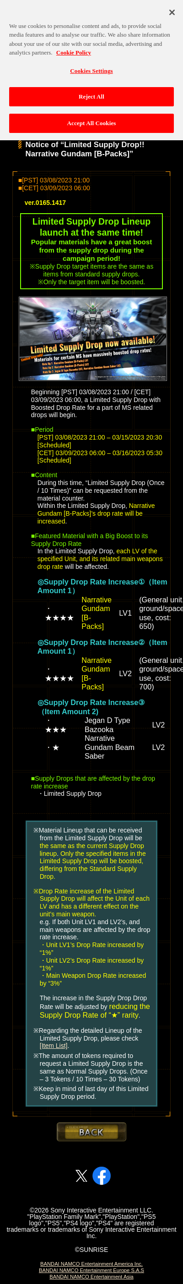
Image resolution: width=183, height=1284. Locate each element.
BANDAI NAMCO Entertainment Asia (91, 1276)
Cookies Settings (91, 65)
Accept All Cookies (91, 117)
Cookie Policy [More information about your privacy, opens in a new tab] (73, 47)
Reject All (91, 91)
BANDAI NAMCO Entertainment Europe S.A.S (91, 1270)
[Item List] (54, 1045)
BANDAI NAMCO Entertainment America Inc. (91, 1264)
